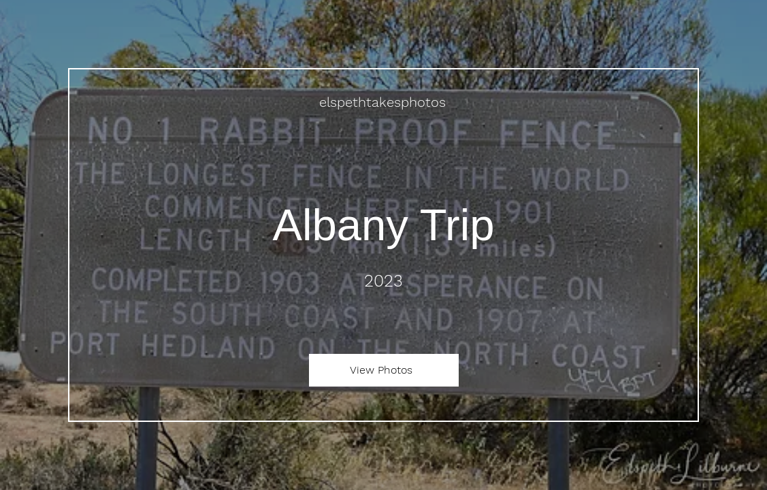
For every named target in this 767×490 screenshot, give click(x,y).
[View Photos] (384, 370)
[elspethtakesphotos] (383, 102)
